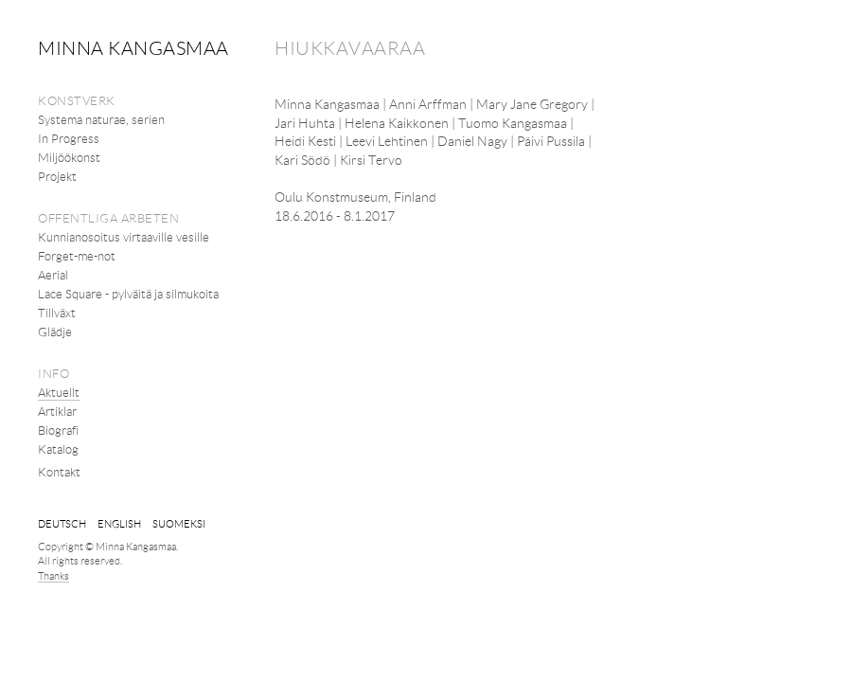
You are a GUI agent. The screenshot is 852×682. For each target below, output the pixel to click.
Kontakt (59, 471)
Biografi (58, 430)
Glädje (55, 331)
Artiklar (57, 411)
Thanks (53, 575)
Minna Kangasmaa (133, 47)
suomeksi (178, 523)
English (119, 523)
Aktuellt (59, 392)
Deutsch (62, 523)
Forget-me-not (76, 255)
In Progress (68, 138)
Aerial (53, 274)
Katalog (58, 449)
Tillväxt (57, 312)
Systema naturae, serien (101, 119)
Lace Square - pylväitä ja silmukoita (128, 293)
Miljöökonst (69, 157)
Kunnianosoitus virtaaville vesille (123, 236)
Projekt (57, 176)
